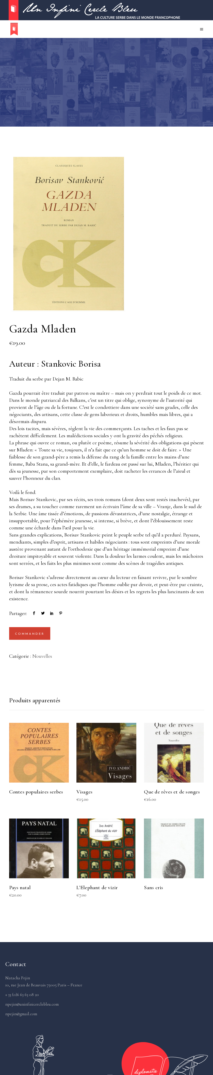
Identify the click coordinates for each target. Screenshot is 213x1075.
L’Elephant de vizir (97, 887)
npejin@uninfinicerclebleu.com (32, 1004)
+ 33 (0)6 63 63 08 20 (22, 994)
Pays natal (20, 887)
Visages (84, 792)
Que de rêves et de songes (172, 792)
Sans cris (153, 887)
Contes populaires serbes (36, 792)
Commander (30, 633)
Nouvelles (42, 656)
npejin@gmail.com (21, 1014)
